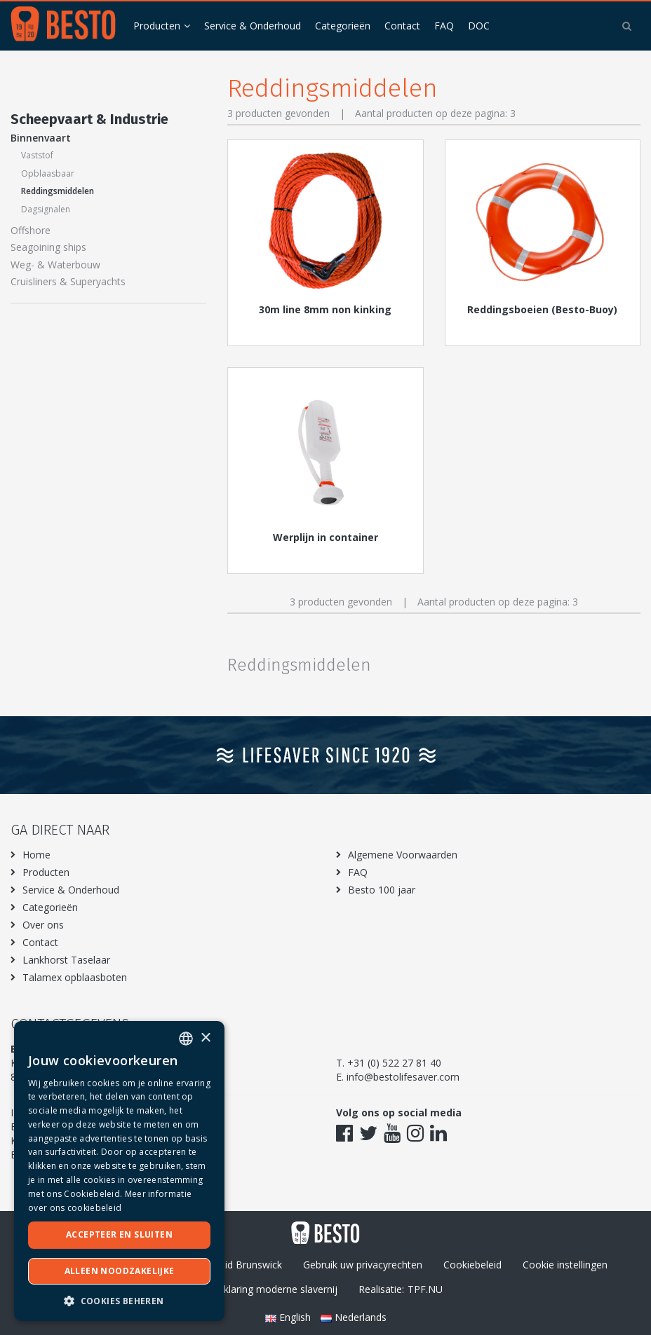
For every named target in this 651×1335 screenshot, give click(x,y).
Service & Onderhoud (252, 25)
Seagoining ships (48, 247)
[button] (119, 1300)
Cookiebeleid (472, 1264)
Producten (156, 25)
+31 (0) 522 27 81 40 (394, 1062)
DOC (479, 25)
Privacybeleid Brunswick (228, 1264)
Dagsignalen (45, 209)
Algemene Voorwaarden (402, 854)
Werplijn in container (325, 537)
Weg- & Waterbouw (55, 264)
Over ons (43, 924)
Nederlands (354, 1317)
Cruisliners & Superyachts (68, 281)
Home (36, 854)
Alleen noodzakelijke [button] (120, 1271)
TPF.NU (425, 1289)
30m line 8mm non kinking (325, 309)
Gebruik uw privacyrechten (362, 1264)
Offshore (31, 230)
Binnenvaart (41, 137)
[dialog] (119, 1171)
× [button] (205, 1038)
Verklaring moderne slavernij (273, 1289)
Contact (402, 25)
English (289, 1317)
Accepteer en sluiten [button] (119, 1234)
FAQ (444, 25)
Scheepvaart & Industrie (89, 119)
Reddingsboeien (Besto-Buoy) (542, 309)
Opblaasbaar (47, 173)
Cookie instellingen (565, 1264)
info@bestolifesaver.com (403, 1076)
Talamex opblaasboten (74, 977)
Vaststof (37, 155)
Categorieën (342, 25)
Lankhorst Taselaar (66, 959)
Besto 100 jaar (381, 889)
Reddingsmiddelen (57, 191)
